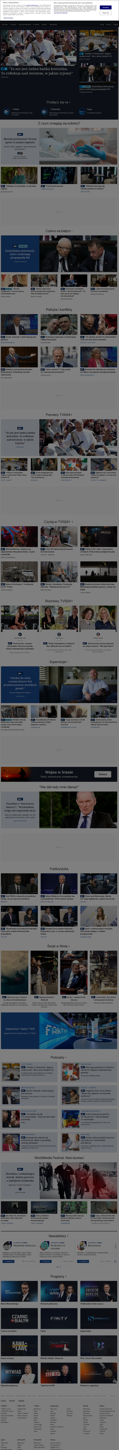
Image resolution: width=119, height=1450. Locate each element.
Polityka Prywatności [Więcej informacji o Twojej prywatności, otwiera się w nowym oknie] (8, 17)
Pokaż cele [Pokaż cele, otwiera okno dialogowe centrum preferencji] (106, 13)
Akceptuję (106, 7)
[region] (59, 10)
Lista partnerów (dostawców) (60, 12)
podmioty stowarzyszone (32, 5)
